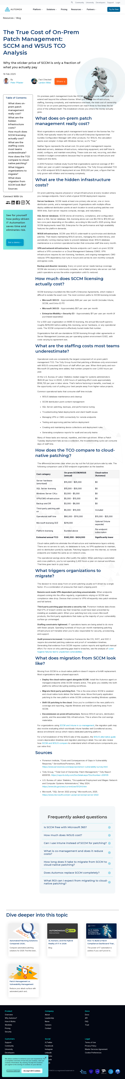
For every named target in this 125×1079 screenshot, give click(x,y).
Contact (48, 1028)
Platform (38, 9)
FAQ (86, 1021)
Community (79, 2)
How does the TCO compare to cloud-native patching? (19, 160)
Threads (48, 1059)
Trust (87, 1025)
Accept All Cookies (32, 1071)
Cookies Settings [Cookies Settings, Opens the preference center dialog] (13, 1071)
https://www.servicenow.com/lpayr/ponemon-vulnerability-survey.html (75, 767)
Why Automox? (11, 1018)
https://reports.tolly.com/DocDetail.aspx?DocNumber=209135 (79, 775)
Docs (87, 1015)
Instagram (49, 1049)
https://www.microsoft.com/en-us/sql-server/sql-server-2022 (70, 795)
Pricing (64, 9)
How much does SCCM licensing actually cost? (17, 135)
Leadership (49, 1018)
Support (110, 2)
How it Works (10, 1021)
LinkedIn (48, 1053)
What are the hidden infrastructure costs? (16, 122)
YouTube (48, 1056)
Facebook (49, 1046)
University (90, 2)
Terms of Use (90, 1042)
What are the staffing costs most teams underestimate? (17, 147)
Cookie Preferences (93, 1053)
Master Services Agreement (96, 1049)
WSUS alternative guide (105, 737)
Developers (100, 2)
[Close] (45, 1057)
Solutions (52, 9)
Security (8, 1032)
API (86, 1018)
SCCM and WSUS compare (55, 743)
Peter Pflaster (16, 82)
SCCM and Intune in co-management (77, 725)
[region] (25, 1066)
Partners (91, 9)
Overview (9, 1015)
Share (61, 81)
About (47, 1015)
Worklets (8, 1025)
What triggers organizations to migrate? (17, 170)
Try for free (114, 9)
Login (118, 2)
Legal (87, 1039)
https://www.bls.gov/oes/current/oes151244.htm (64, 786)
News (47, 1021)
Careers (48, 1025)
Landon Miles (45, 82)
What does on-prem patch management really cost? (16, 108)
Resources (77, 9)
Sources (12, 188)
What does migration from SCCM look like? (17, 181)
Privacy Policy (90, 1046)
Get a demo (14, 242)
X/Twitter (48, 1042)
